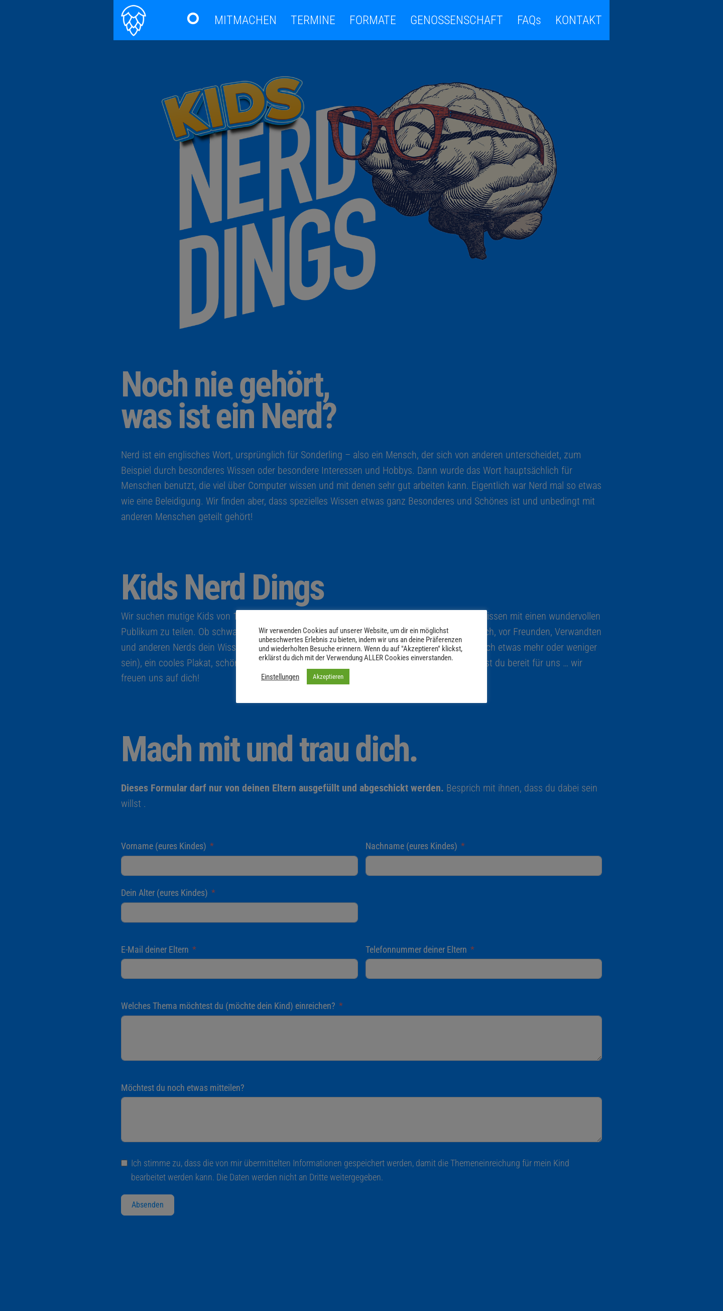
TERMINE (313, 20)
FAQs (529, 20)
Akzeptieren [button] (328, 676)
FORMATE (372, 20)
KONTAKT (578, 20)
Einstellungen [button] (280, 676)
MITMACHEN (245, 20)
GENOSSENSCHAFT (456, 20)
